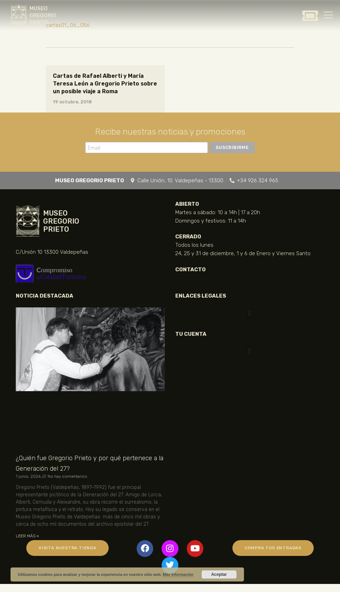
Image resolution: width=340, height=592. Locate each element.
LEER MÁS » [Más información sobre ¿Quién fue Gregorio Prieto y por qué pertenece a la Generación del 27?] (27, 535)
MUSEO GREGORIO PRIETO (42, 15)
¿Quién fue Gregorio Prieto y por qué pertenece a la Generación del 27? (89, 463)
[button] (249, 313)
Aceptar (219, 574)
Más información (178, 574)
